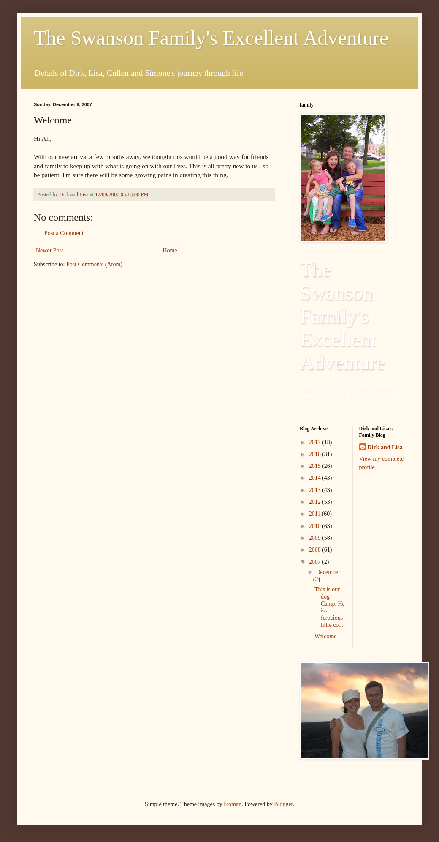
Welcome (325, 636)
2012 (315, 502)
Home (170, 250)
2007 (315, 562)
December (328, 572)
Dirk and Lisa (385, 447)
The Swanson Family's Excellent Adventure (211, 38)
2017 (315, 442)
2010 (315, 526)
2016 (315, 454)
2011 (315, 514)
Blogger (283, 804)
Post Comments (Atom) (94, 264)
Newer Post (49, 250)
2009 (315, 538)
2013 (315, 490)
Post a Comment (64, 233)
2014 (315, 478)
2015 (315, 466)
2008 (315, 550)
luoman (232, 804)
